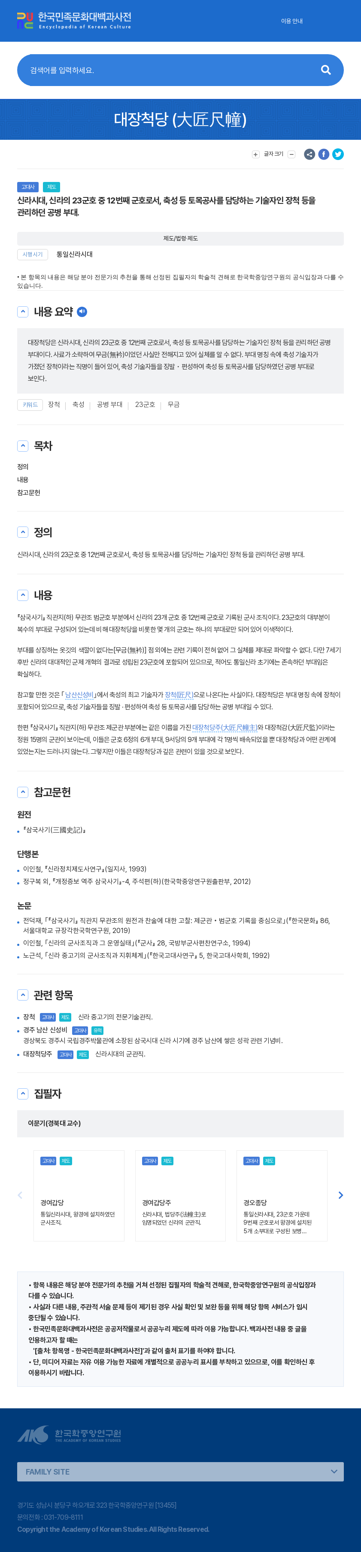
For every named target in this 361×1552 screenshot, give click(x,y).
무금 (174, 404)
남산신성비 (79, 695)
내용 (23, 480)
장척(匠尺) (179, 695)
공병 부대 (110, 404)
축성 (79, 404)
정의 (23, 467)
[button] (341, 1195)
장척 (54, 404)
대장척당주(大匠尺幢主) (225, 728)
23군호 (145, 404)
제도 (51, 187)
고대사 (27, 187)
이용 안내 (291, 21)
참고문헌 (28, 493)
